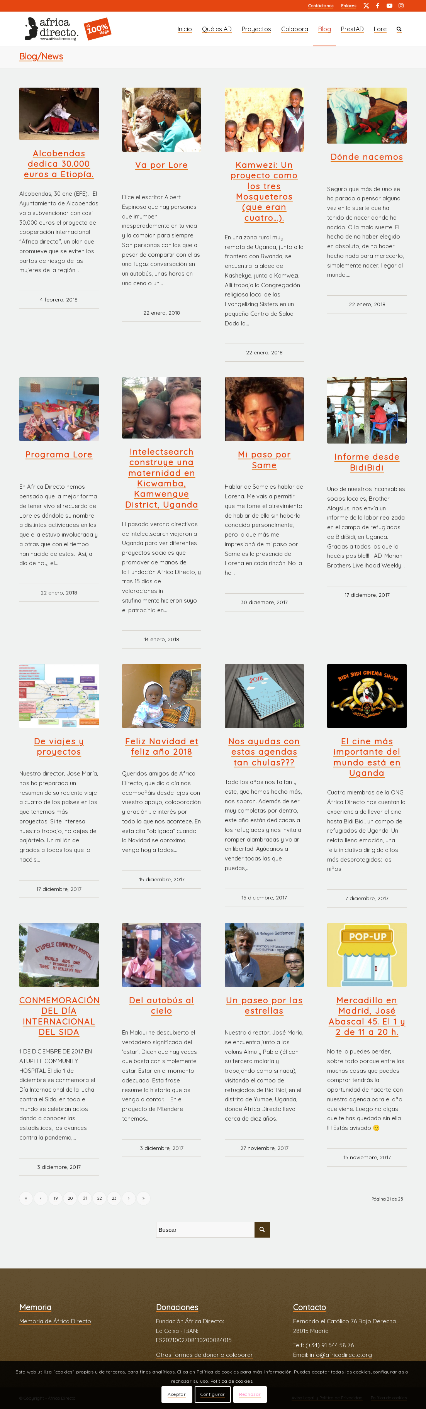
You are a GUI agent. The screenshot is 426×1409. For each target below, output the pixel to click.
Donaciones (177, 1307)
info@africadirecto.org (341, 1354)
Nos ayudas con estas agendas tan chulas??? (264, 751)
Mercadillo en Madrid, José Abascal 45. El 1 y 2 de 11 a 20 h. (367, 1016)
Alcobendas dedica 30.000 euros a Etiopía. (59, 164)
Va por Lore (161, 165)
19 (56, 1198)
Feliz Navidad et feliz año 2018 (162, 746)
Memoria (35, 1307)
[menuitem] (320, 6)
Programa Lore (59, 454)
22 (99, 1198)
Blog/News (41, 56)
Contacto (309, 1307)
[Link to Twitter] (366, 6)
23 (114, 1198)
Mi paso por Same (264, 459)
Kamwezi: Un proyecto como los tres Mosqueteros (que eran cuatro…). (264, 191)
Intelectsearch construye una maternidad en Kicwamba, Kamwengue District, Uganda (162, 478)
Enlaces (348, 5)
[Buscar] (399, 29)
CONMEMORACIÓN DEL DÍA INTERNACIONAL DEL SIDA (59, 1016)
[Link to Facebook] (378, 6)
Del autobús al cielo (161, 1005)
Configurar (212, 1394)
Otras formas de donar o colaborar (204, 1354)
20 (70, 1198)
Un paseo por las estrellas (264, 1005)
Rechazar (250, 1394)
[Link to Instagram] (401, 6)
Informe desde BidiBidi (367, 462)
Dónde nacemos (367, 157)
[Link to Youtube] (389, 6)
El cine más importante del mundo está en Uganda (367, 757)
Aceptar (177, 1394)
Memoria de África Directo (55, 1321)
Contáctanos (320, 5)
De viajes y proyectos (59, 746)
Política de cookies (231, 1381)
